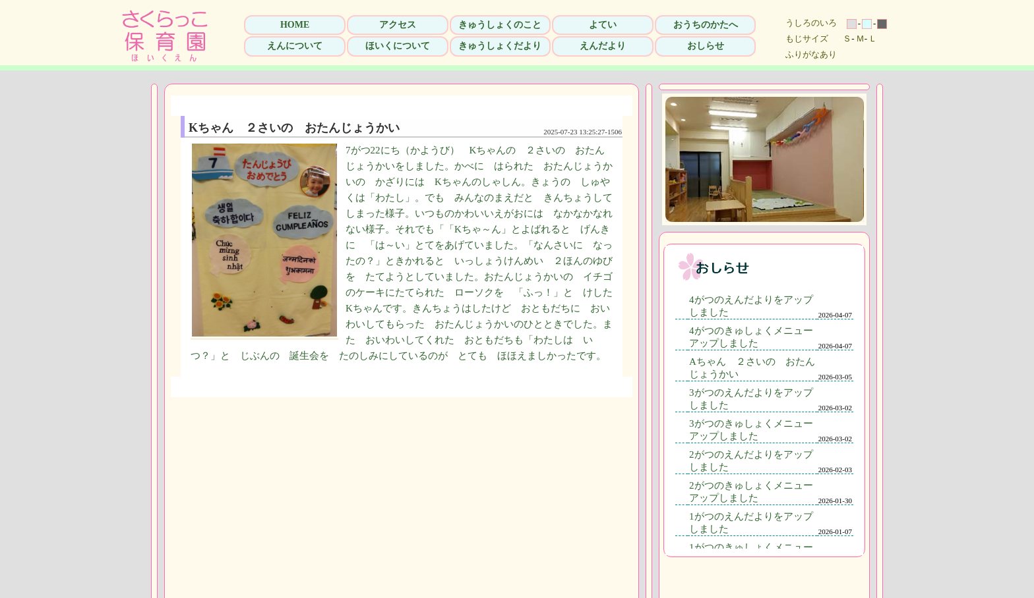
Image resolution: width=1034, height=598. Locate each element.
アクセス (397, 25)
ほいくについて (397, 46)
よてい (603, 25)
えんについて (294, 46)
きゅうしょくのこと (499, 25)
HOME (294, 25)
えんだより (603, 46)
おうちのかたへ (705, 25)
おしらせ (705, 46)
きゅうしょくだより (499, 46)
